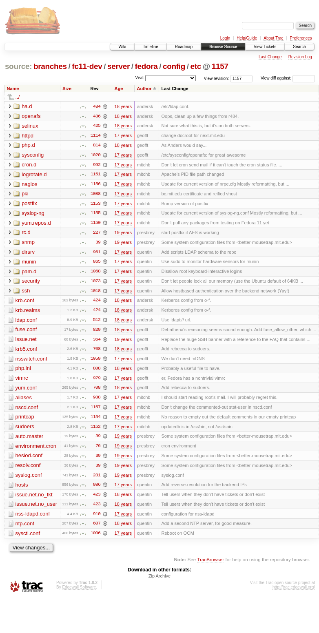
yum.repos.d (36, 224)
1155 (95, 214)
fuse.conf (26, 331)
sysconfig (33, 155)
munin (29, 263)
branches (50, 66)
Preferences (301, 38)
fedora (146, 66)
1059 (95, 361)
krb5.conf (26, 351)
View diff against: (288, 78)
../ (18, 97)
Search (299, 46)
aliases (24, 400)
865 (96, 263)
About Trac (273, 38)
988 (96, 400)
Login (225, 38)
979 (96, 380)
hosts (22, 488)
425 (96, 126)
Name (13, 88)
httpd (27, 136)
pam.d (29, 273)
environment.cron (36, 449)
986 (96, 488)
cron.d (29, 165)
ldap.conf (26, 322)
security (31, 282)
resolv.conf (28, 468)
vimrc (22, 380)
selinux (30, 126)
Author (144, 88)
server (118, 66)
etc (196, 66)
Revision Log (300, 57)
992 (96, 165)
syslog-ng (33, 214)
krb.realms (28, 312)
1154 (95, 419)
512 (96, 322)
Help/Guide (247, 38)
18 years (123, 106)
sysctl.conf (28, 537)
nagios (29, 184)
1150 (95, 224)
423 (96, 498)
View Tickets (265, 46)
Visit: (139, 77)
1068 (95, 273)
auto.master (30, 439)
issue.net (26, 341)
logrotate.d (34, 175)
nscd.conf (27, 410)
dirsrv (28, 253)
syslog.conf (29, 478)
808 (96, 370)
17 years (123, 135)
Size (66, 88)
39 (97, 243)
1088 (95, 194)
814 (96, 145)
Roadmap (184, 46)
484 (96, 106)
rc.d (26, 233)
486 (96, 116)
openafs (31, 116)
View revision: (216, 78)
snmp (28, 243)
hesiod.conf (29, 459)
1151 (95, 175)
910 (96, 517)
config (174, 66)
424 (96, 302)
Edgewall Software (79, 591)
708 (96, 351)
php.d (28, 145)
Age (119, 88)
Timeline (150, 46)
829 (96, 331)
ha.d (27, 106)
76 (97, 449)
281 (96, 478)
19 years (123, 233)
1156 (95, 184)
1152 (95, 429)
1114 (95, 136)
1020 (95, 155)
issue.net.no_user (37, 508)
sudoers (25, 429)
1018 (95, 292)
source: (18, 66)
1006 (95, 537)
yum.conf (26, 390)
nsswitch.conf (31, 361)
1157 (220, 66)
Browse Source (223, 46)
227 (96, 233)
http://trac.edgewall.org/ (293, 591)
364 (96, 341)
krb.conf (25, 302)
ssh (26, 292)
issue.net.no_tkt (34, 498)
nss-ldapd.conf (33, 517)
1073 (95, 282)
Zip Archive (159, 580)
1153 (95, 204)
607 (96, 527)
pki (25, 194)
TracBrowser (210, 563)
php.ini (23, 370)
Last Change (270, 57)
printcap (25, 419)
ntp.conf (25, 527)
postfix (29, 204)
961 (96, 253)
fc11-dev (87, 66)
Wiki (122, 46)
